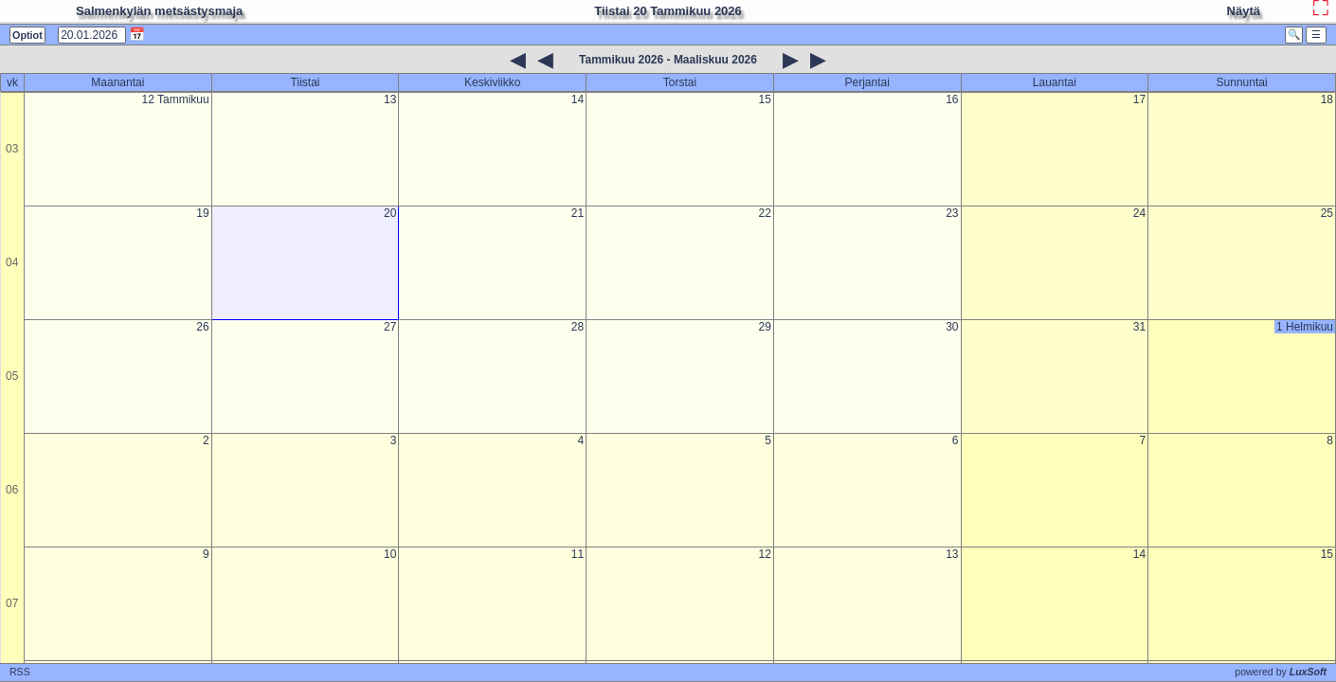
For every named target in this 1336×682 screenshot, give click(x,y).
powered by (1281, 671)
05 (12, 376)
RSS (19, 671)
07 (12, 603)
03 (12, 148)
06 (12, 489)
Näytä (1243, 11)
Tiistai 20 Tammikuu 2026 (668, 11)
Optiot (27, 35)
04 (12, 262)
